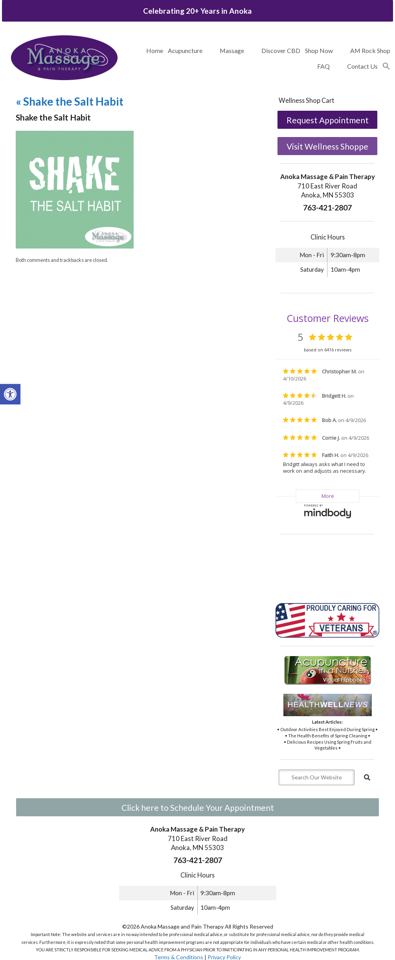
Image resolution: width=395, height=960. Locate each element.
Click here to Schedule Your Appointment (197, 807)
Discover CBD (280, 50)
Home (154, 50)
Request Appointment (328, 120)
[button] (386, 66)
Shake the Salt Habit (69, 101)
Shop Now (319, 50)
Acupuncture (185, 50)
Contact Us (362, 66)
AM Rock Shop (370, 50)
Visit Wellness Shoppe (327, 146)
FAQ (323, 66)
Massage (232, 50)
